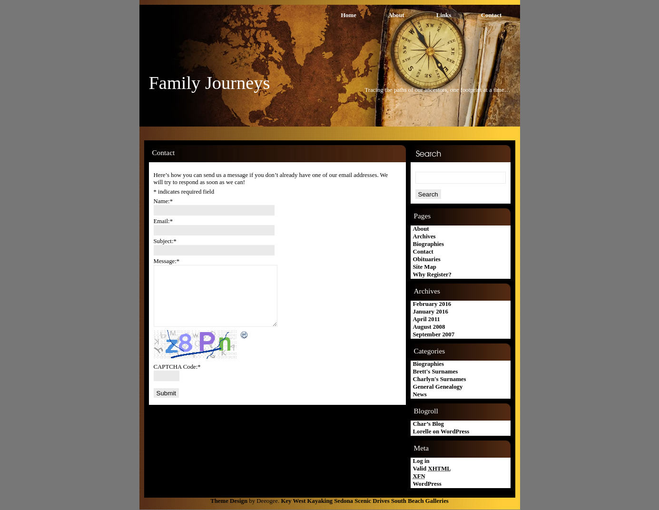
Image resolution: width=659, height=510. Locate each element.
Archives (424, 236)
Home (348, 15)
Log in (421, 461)
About (396, 15)
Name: (163, 201)
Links (443, 15)
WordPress (427, 484)
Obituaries (427, 259)
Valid (432, 468)
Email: (163, 221)
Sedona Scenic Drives (362, 501)
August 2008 (429, 327)
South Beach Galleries (420, 501)
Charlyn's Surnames (439, 379)
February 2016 (432, 304)
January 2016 (430, 311)
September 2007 (434, 334)
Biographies (428, 244)
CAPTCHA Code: (177, 366)
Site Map (424, 267)
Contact (491, 15)
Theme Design (228, 501)
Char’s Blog (428, 424)
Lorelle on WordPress (441, 431)
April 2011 (426, 319)
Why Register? (432, 274)
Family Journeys (209, 83)
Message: (167, 261)
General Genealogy (438, 386)
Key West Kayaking (307, 501)
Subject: (165, 241)
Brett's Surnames (435, 371)
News (420, 394)
